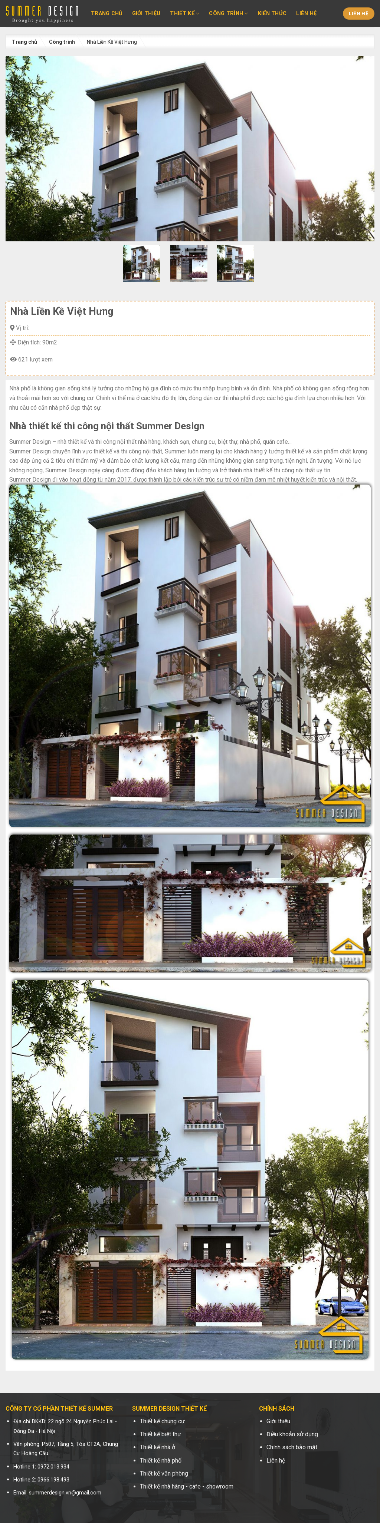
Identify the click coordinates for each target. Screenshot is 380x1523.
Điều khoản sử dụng (292, 1434)
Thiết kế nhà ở (157, 1447)
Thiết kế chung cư (162, 1421)
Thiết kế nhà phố (160, 1460)
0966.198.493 (53, 1480)
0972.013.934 (53, 1467)
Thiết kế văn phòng (164, 1473)
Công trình (228, 13)
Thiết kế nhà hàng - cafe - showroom (186, 1486)
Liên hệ (306, 13)
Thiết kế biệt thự (160, 1434)
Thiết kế (184, 13)
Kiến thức (272, 13)
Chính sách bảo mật (291, 1447)
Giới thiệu (146, 13)
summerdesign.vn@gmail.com (65, 1493)
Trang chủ (106, 13)
